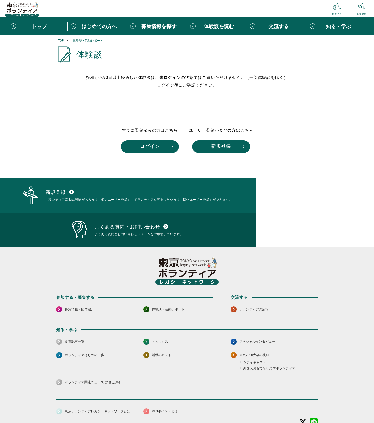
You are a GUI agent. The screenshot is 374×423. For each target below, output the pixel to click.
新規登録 (233, 147)
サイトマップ (78, 406)
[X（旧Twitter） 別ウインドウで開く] (303, 393)
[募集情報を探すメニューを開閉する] (157, 26)
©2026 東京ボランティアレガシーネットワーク (186, 417)
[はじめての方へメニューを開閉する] (97, 26)
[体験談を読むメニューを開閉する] (217, 26)
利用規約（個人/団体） (210, 406)
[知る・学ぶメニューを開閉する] (337, 26)
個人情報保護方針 (136, 406)
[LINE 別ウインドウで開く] (314, 393)
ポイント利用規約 (245, 406)
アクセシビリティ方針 (171, 406)
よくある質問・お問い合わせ (285, 406)
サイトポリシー (105, 406)
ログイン (141, 147)
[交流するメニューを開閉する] (277, 26)
